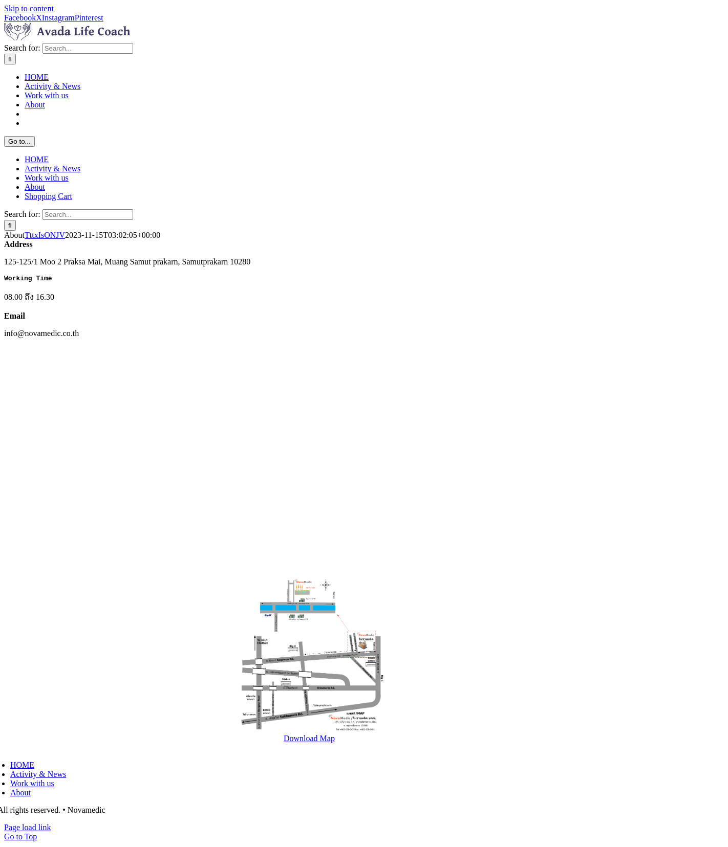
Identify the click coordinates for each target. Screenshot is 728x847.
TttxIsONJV (45, 235)
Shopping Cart (48, 196)
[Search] (10, 59)
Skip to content (29, 8)
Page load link (27, 828)
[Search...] (87, 48)
